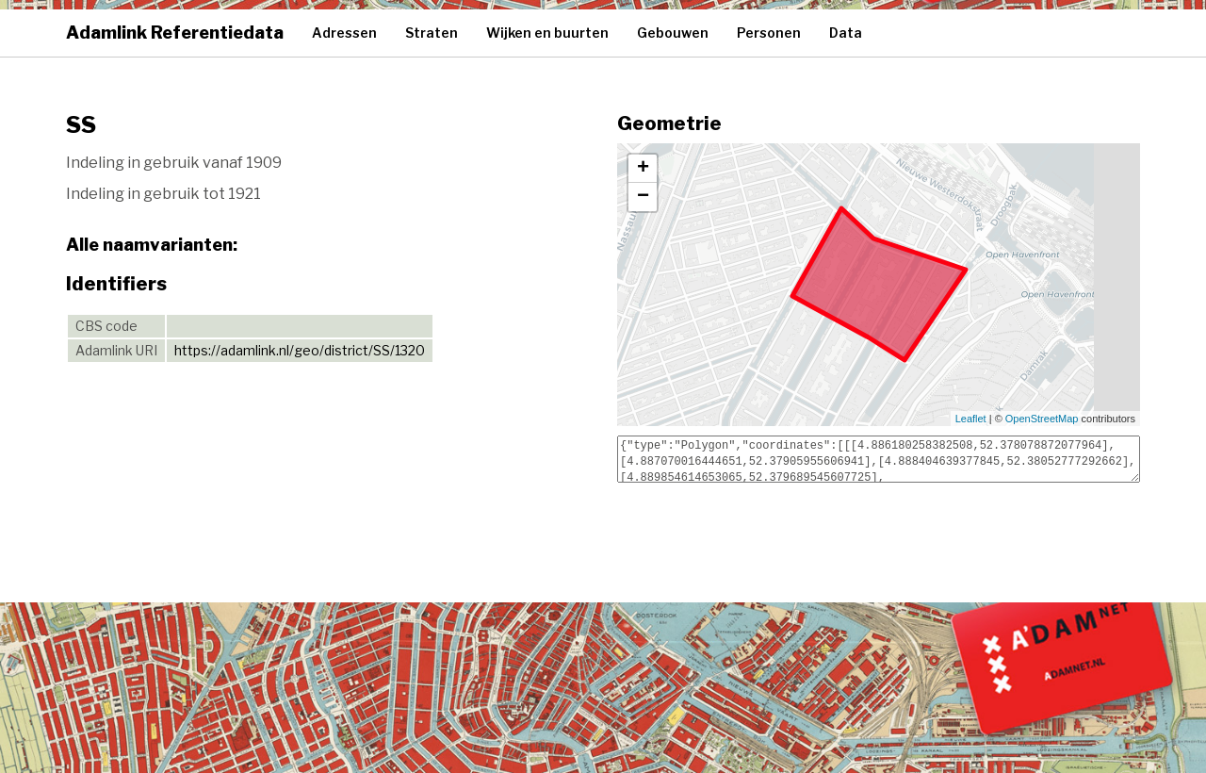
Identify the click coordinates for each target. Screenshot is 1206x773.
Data (845, 33)
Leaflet (970, 418)
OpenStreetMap (1042, 418)
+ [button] (643, 169)
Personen (769, 33)
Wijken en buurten (547, 33)
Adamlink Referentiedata (175, 32)
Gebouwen (673, 33)
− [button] (643, 197)
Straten (431, 33)
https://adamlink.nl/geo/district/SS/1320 (299, 350)
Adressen (344, 33)
